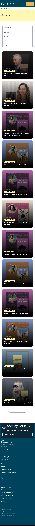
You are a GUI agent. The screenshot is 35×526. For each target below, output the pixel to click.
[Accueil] (7, 3)
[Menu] (30, 4)
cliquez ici (25, 430)
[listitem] (2, 456)
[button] (9, 28)
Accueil (3, 8)
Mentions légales (6, 509)
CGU (2, 511)
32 (17, 410)
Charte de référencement (8, 513)
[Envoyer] (31, 434)
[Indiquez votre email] (15, 434)
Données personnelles (7, 515)
